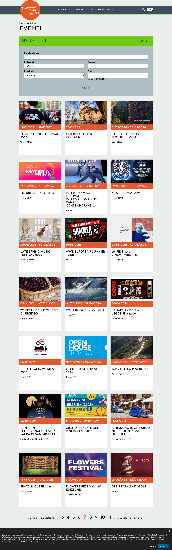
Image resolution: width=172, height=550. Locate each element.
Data (90, 71)
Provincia (29, 71)
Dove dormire (96, 10)
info (111, 10)
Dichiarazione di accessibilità (73, 535)
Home (22, 23)
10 (102, 517)
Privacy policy (95, 535)
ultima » (139, 518)
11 (109, 517)
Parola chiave (31, 53)
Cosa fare (63, 10)
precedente (47, 518)
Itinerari (78, 10)
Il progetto (52, 535)
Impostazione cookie (114, 535)
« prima (32, 518)
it (150, 9)
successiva (124, 518)
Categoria (29, 62)
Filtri (147, 41)
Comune (92, 62)
